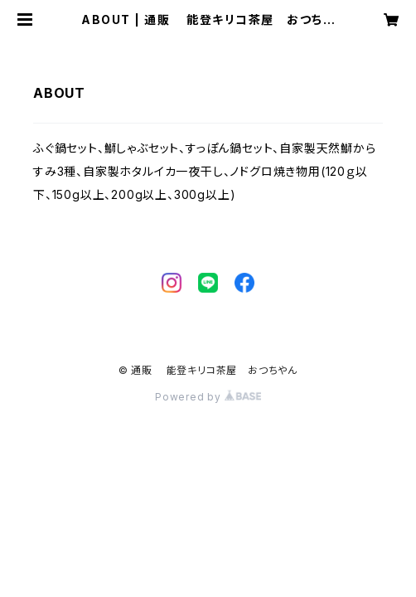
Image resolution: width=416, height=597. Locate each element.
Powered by (208, 397)
